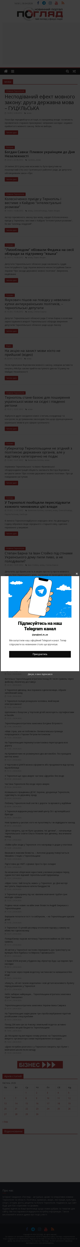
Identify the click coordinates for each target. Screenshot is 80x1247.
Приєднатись (40, 654)
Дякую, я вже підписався (40, 674)
